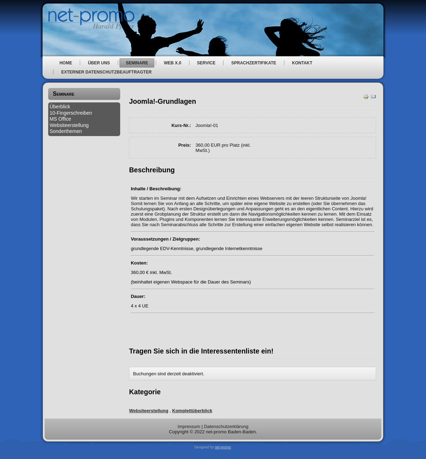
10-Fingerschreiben (71, 113)
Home (65, 62)
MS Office (60, 119)
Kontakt (302, 62)
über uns (99, 62)
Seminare (137, 62)
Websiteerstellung (69, 125)
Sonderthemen (66, 131)
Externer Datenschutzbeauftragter (106, 72)
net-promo (223, 447)
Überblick (60, 106)
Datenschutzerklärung (226, 426)
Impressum (189, 426)
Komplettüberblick (192, 410)
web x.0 (172, 62)
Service (206, 62)
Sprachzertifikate (253, 62)
